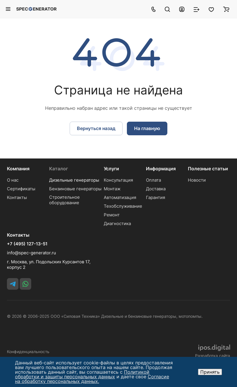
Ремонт (112, 215)
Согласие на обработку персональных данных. (92, 379)
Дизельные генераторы (74, 180)
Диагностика (117, 223)
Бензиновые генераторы (75, 188)
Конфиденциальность (28, 351)
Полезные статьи (208, 168)
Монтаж (112, 188)
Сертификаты (21, 188)
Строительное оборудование (64, 199)
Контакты (17, 197)
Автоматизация (120, 197)
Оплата (153, 180)
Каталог (58, 168)
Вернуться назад (96, 128)
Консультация (118, 180)
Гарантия (155, 197)
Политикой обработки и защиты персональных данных (82, 374)
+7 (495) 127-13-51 (27, 244)
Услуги (111, 168)
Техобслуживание (123, 206)
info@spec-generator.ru (31, 252)
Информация (161, 168)
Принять (210, 372)
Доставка (156, 188)
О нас (12, 180)
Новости (197, 180)
